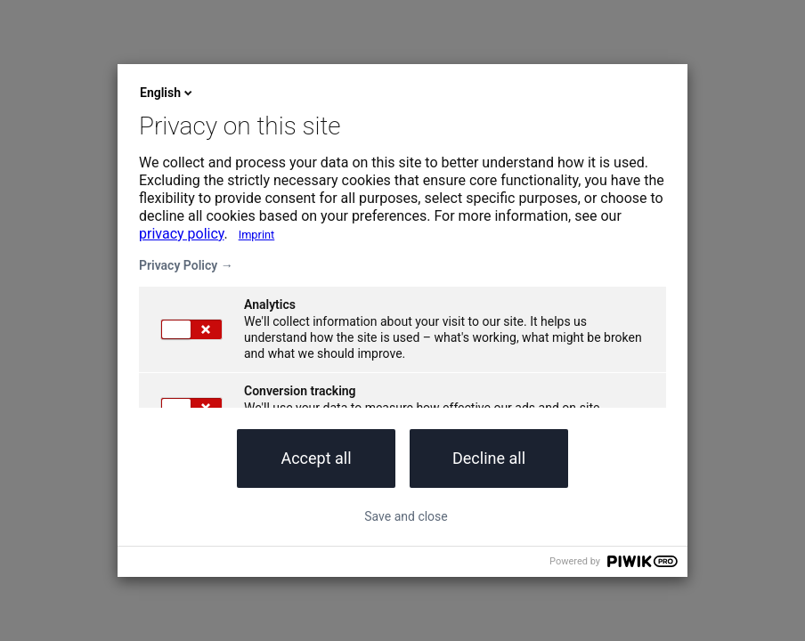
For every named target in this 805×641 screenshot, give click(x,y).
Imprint (257, 234)
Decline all (488, 458)
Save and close (406, 516)
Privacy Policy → (186, 265)
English (167, 92)
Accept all (316, 458)
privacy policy (181, 233)
